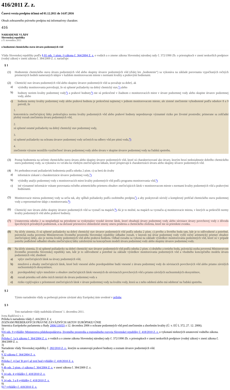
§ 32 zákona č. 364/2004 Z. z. (18, 354)
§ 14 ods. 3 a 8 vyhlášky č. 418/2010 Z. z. (25, 380)
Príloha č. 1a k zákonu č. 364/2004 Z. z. (24, 338)
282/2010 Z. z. (58, 348)
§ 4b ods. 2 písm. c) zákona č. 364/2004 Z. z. (27, 367)
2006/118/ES (57, 325)
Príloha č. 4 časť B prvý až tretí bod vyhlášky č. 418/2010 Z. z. (37, 361)
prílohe (117, 297)
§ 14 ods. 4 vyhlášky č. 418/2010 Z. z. (23, 373)
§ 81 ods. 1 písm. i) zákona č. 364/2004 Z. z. (68, 55)
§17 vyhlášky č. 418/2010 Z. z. (19, 386)
